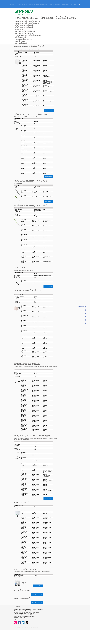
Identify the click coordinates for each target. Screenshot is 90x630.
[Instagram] (15, 622)
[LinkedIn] (23, 622)
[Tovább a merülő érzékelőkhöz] (37, 594)
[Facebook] (19, 622)
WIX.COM (36, 627)
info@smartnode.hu (21, 616)
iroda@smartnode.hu (30, 616)
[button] (49, 110)
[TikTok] (27, 622)
